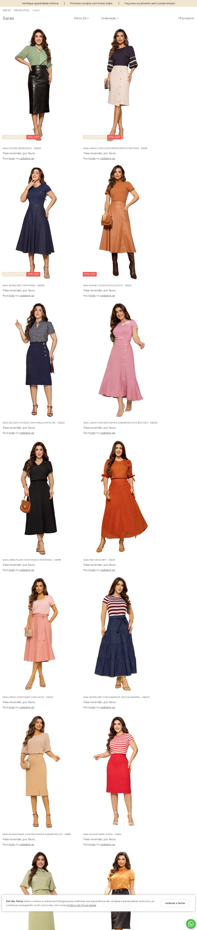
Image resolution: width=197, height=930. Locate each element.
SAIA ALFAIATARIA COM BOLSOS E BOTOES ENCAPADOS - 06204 (42, 567)
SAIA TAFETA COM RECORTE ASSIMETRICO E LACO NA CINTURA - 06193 (45, 678)
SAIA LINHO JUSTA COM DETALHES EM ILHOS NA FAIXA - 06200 (106, 567)
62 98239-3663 (111, 855)
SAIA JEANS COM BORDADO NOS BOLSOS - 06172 (98, 678)
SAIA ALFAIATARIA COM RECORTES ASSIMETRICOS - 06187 (103, 455)
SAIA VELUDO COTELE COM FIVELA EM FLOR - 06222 (100, 233)
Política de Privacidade (81, 905)
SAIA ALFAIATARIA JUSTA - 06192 (153, 455)
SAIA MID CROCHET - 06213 (85, 344)
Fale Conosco (60, 866)
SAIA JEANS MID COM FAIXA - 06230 (155, 122)
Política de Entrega (64, 856)
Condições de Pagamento (19, 866)
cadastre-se (27, 132)
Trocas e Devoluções (65, 861)
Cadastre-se (172, 867)
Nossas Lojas (10, 856)
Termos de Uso (12, 861)
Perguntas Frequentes (66, 851)
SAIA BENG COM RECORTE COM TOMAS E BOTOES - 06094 (38, 789)
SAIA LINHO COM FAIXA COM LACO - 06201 (159, 344)
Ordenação (110, 18)
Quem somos (11, 851)
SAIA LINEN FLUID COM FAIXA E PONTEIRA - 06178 (32, 344)
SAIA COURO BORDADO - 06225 (22, 122)
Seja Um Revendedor (16, 876)
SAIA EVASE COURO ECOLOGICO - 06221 (27, 233)
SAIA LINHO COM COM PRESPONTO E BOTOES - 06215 (101, 122)
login (13, 132)
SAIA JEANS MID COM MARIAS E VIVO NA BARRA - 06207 (36, 455)
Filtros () (81, 18)
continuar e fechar (175, 903)
